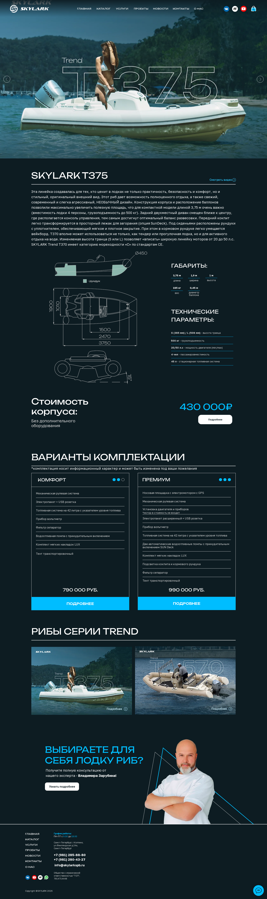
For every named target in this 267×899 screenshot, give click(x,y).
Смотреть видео (221, 179)
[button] (62, 786)
